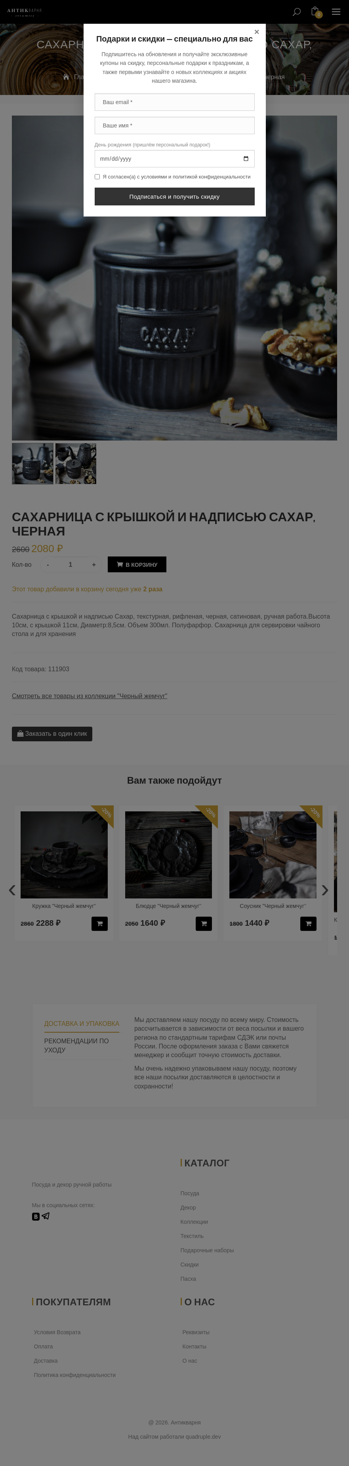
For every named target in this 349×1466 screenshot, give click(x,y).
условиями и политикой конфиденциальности (195, 177)
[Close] (256, 32)
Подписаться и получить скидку (174, 196)
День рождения (152, 145)
